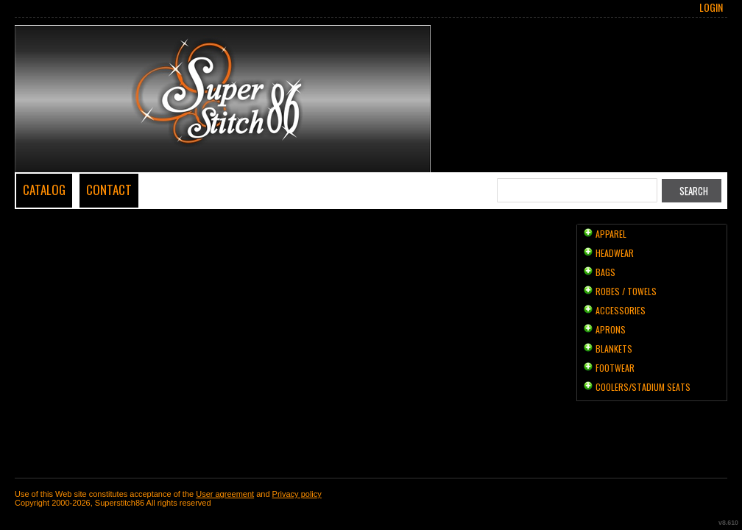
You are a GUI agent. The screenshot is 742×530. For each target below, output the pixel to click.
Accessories (621, 310)
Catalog (44, 189)
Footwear (615, 367)
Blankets (614, 348)
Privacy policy (297, 494)
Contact (109, 189)
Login (711, 7)
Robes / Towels (626, 291)
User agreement (225, 494)
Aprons (611, 329)
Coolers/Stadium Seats (643, 387)
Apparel (611, 233)
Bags (605, 272)
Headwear (615, 253)
